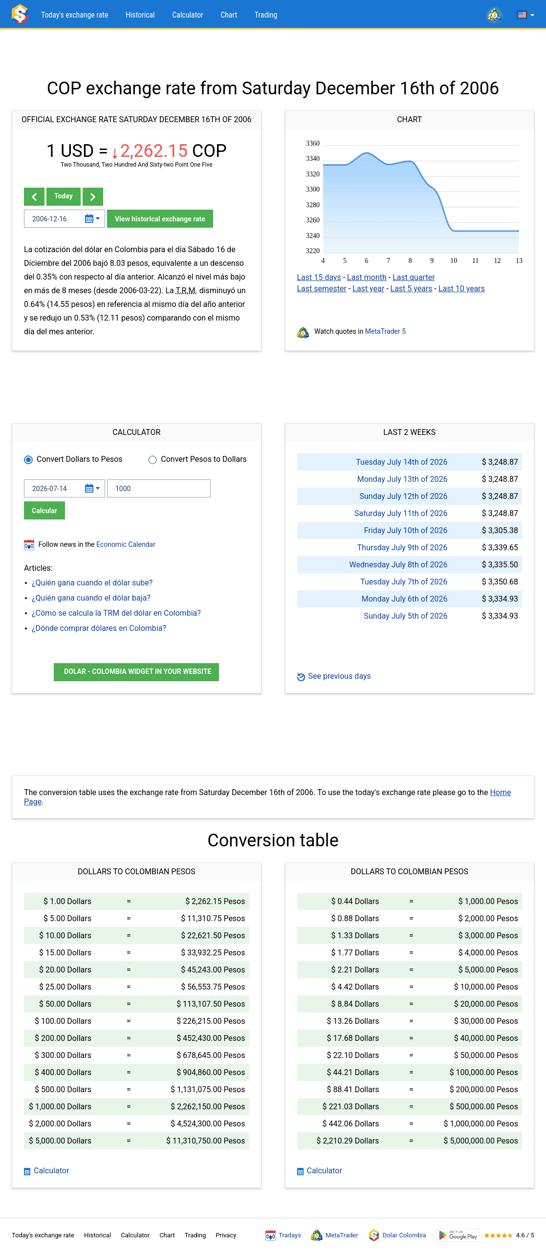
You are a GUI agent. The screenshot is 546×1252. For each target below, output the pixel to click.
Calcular (44, 511)
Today (63, 196)
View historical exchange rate (160, 219)
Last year (368, 288)
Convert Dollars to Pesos (80, 459)
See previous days (334, 676)
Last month (367, 277)
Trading (266, 15)
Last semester (322, 288)
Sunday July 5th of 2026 (405, 616)
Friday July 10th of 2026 (406, 530)
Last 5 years (412, 288)
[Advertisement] (273, 53)
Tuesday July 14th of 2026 (401, 462)
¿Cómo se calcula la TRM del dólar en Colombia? (116, 613)
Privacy (226, 1235)
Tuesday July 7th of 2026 (403, 581)
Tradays (283, 1235)
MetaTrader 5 (385, 331)
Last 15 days (319, 277)
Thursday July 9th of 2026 (402, 547)
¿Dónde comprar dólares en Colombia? (99, 628)
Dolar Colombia (397, 1235)
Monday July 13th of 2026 (402, 479)
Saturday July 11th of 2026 (400, 513)
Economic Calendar (125, 544)
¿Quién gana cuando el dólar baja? (91, 598)
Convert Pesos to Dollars (204, 459)
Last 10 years (461, 288)
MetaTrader (334, 1235)
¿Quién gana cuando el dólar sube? (92, 582)
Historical (140, 15)
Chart (228, 15)
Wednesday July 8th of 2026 (398, 564)
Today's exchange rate (74, 15)
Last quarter (414, 277)
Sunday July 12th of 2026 (403, 496)
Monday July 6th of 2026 (405, 599)
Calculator (187, 15)
